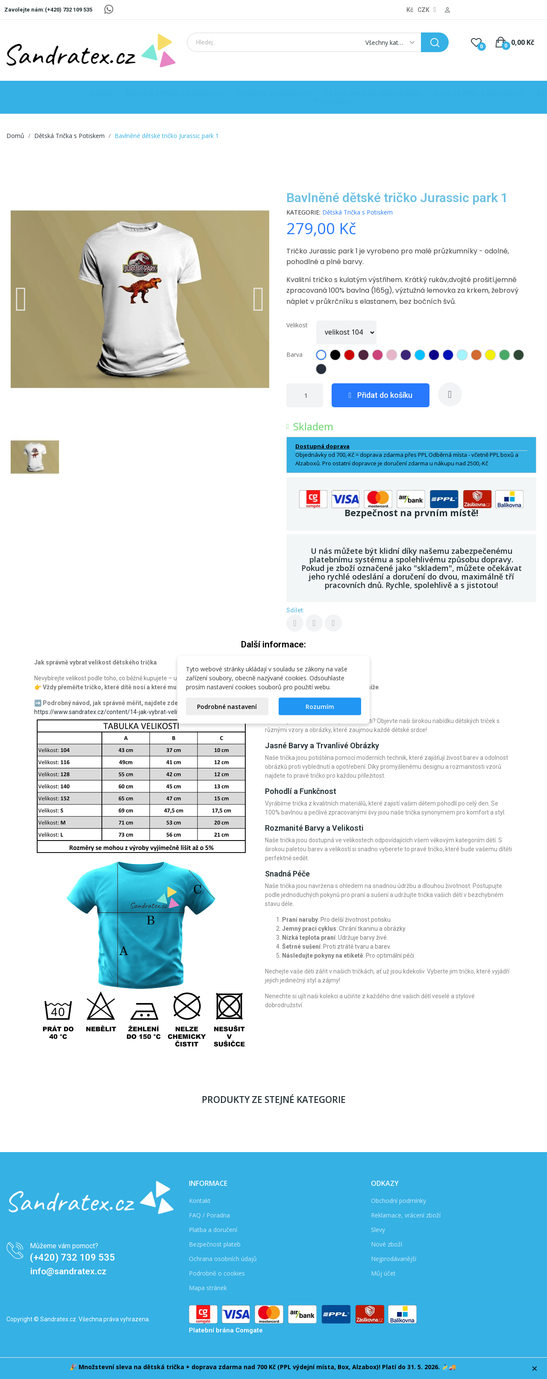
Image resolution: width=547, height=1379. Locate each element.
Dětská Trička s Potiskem (357, 212)
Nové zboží (386, 1244)
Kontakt (200, 1201)
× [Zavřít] (535, 1368)
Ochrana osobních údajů (223, 1259)
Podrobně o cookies (217, 1273)
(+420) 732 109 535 (72, 1257)
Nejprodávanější (393, 1259)
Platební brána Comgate (226, 1330)
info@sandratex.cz (68, 1271)
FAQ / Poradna (209, 1215)
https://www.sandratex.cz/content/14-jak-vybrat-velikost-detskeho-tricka (133, 712)
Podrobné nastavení (227, 706)
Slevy (378, 1230)
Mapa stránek (208, 1288)
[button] (21, 299)
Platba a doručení (213, 1230)
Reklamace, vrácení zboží (406, 1215)
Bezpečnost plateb (215, 1244)
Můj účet (383, 1273)
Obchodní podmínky (398, 1201)
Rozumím (320, 706)
